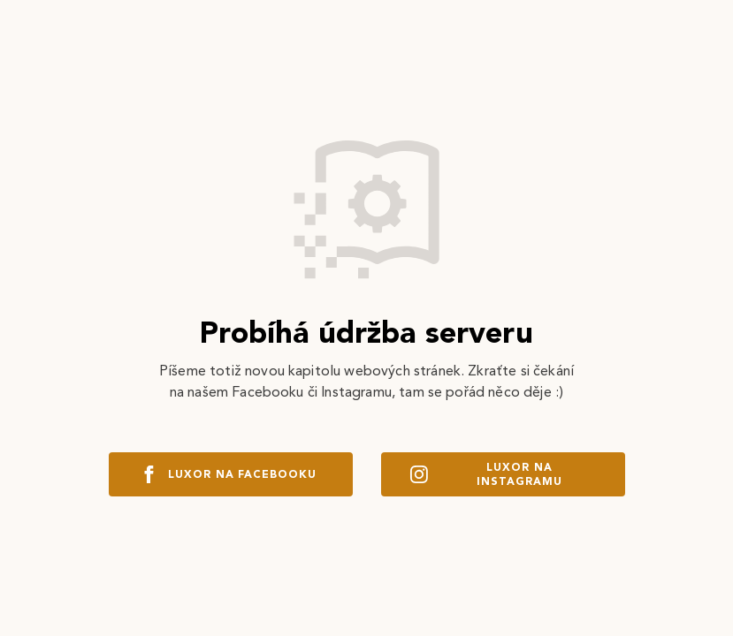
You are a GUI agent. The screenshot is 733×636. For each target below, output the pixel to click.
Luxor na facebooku (230, 474)
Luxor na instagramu (485, 474)
